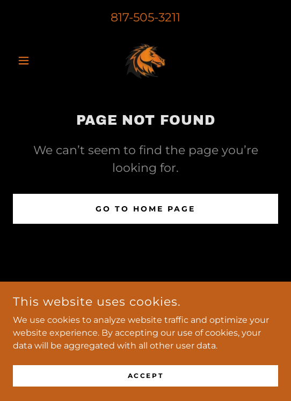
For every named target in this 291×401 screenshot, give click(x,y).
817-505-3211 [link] (145, 17)
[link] (145, 60)
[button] (33, 60)
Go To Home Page (145, 209)
